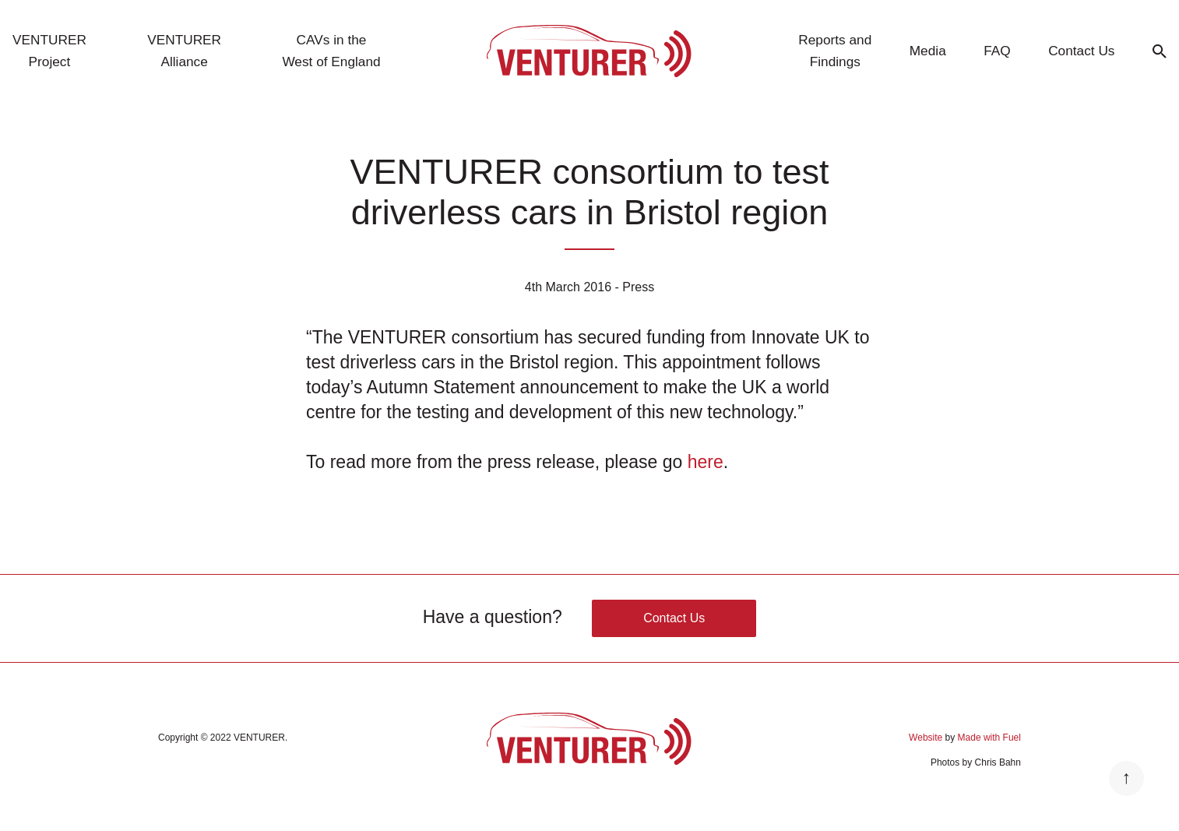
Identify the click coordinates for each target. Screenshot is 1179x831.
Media (928, 50)
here (705, 462)
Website (925, 737)
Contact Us (1081, 50)
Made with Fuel (989, 737)
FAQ (997, 50)
